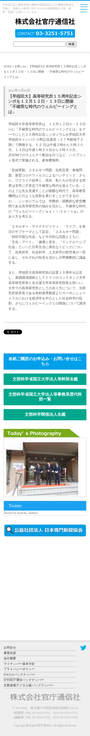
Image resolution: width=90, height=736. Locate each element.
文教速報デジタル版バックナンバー (29, 685)
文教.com (20, 66)
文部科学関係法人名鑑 (45, 414)
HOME (8, 66)
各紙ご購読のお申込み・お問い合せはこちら (45, 361)
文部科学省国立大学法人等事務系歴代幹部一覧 (45, 397)
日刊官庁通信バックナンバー (24, 680)
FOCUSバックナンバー (20, 674)
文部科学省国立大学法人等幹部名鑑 (45, 379)
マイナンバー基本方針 (19, 664)
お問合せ (10, 647)
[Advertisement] (44, 580)
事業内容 (10, 653)
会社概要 (10, 658)
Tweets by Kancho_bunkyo (21, 513)
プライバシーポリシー (19, 669)
